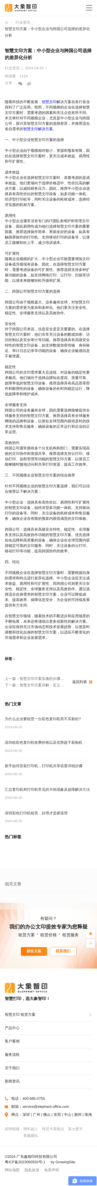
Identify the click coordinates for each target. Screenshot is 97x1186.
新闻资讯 (12, 1081)
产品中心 (12, 1028)
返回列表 (82, 682)
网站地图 (12, 1170)
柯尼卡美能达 (53, 1129)
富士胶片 (75, 1129)
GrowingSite (65, 1162)
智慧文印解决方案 (38, 129)
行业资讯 (22, 22)
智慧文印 (49, 102)
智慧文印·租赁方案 (20, 1015)
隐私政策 (32, 1170)
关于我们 (12, 1068)
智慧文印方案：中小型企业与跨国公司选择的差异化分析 (47, 32)
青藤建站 (30, 1136)
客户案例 (12, 1041)
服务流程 (12, 1055)
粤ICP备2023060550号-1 (25, 1162)
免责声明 (51, 1170)
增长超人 (30, 1129)
